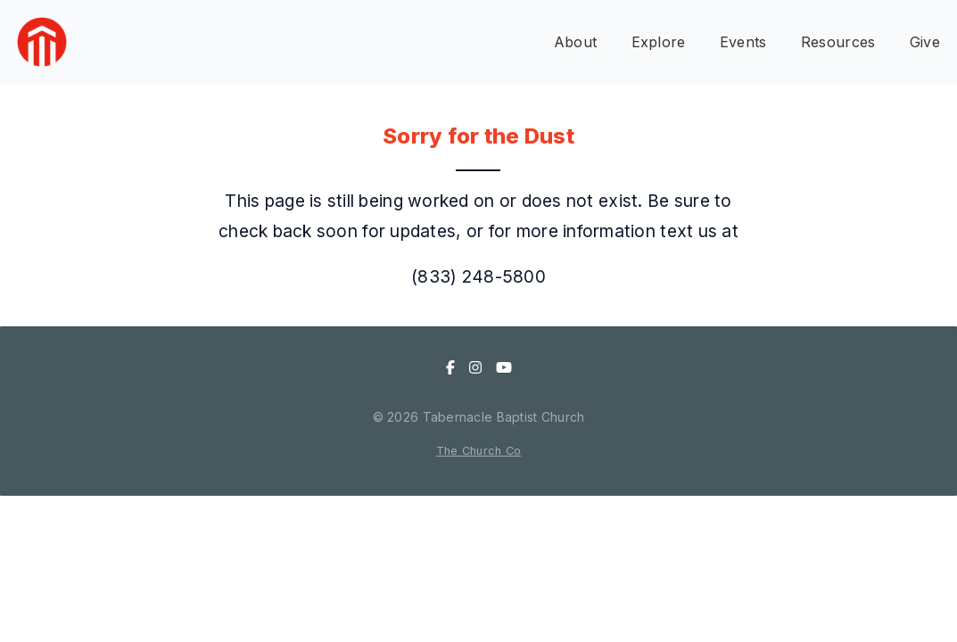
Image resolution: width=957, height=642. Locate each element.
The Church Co (479, 450)
